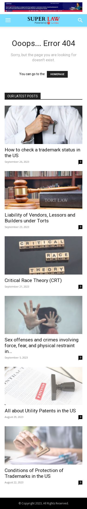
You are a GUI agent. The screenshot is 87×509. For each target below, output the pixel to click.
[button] (7, 20)
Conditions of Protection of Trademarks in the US (34, 473)
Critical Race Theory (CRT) (33, 280)
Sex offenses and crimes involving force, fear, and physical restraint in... (41, 345)
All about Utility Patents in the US (40, 411)
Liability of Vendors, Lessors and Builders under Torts (40, 218)
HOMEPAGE (57, 74)
